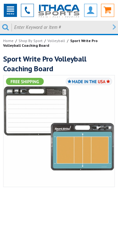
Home (8, 40)
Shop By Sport (30, 40)
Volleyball (56, 40)
